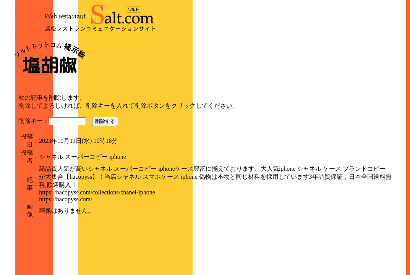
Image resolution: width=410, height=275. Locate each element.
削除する (105, 121)
